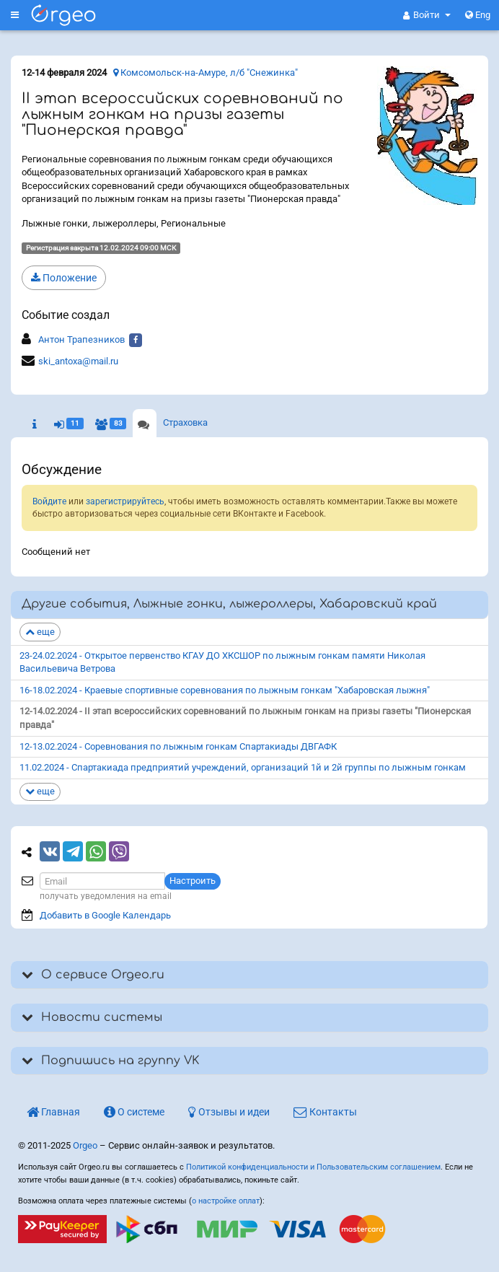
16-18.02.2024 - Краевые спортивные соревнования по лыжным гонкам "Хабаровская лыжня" (224, 690)
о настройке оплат (226, 1201)
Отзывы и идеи (229, 1112)
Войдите (49, 501)
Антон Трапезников (81, 339)
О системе (134, 1112)
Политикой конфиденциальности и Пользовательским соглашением (313, 1167)
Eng (477, 14)
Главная (53, 1112)
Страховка (185, 422)
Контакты (325, 1112)
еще (40, 631)
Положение (64, 278)
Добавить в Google (105, 915)
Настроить (192, 880)
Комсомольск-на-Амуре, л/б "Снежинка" (205, 72)
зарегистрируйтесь (125, 501)
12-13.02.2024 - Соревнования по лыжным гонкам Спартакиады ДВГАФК (178, 746)
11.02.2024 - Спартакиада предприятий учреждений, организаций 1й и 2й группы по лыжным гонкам (242, 767)
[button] (427, 15)
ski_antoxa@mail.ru (78, 361)
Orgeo (85, 1145)
